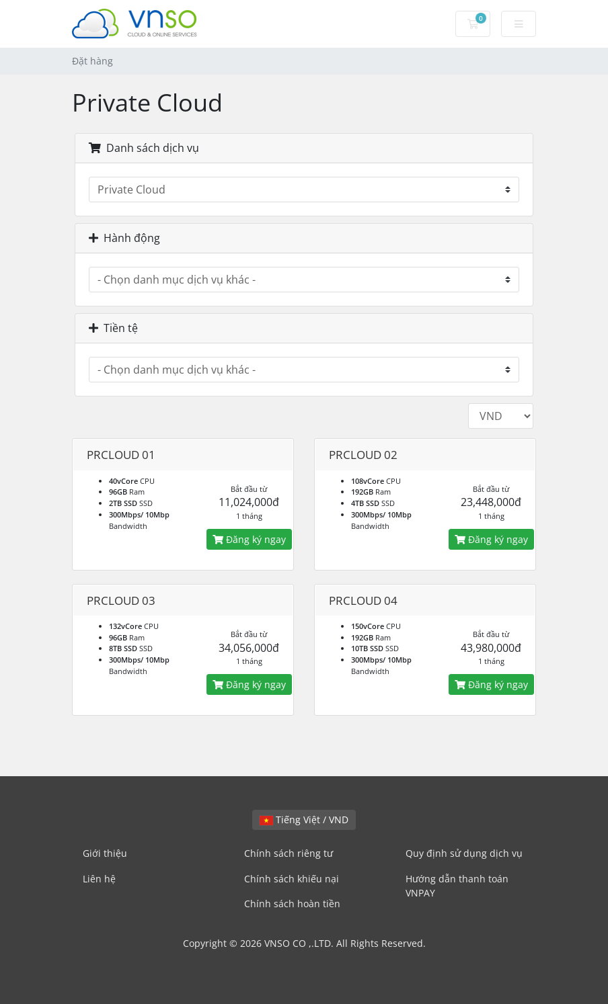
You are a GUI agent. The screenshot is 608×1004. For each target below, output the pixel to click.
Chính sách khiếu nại (291, 878)
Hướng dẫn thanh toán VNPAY (457, 886)
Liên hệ (99, 878)
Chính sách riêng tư (288, 853)
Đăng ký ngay (249, 539)
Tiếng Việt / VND (304, 819)
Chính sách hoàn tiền (292, 903)
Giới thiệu (105, 853)
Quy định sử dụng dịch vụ (464, 853)
